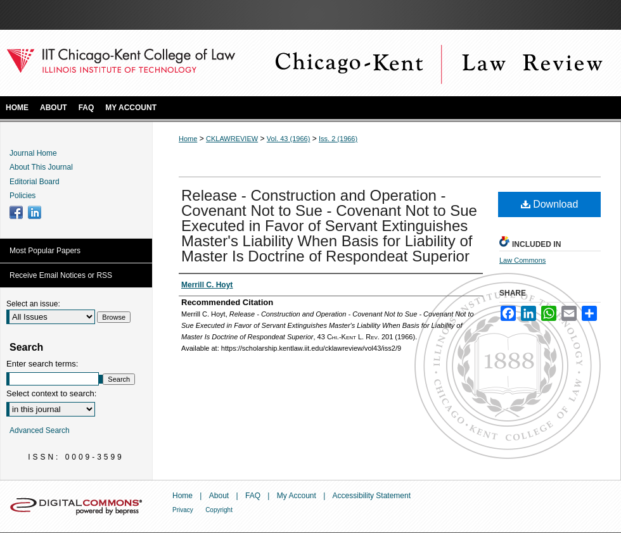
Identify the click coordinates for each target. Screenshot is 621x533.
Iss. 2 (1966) (338, 138)
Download (550, 204)
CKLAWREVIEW (232, 138)
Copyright (219, 509)
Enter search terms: (42, 363)
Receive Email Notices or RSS (61, 275)
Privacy (182, 509)
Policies (22, 195)
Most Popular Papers (45, 250)
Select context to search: (51, 393)
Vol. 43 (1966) (288, 138)
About (219, 495)
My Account (296, 495)
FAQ (252, 495)
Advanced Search (40, 430)
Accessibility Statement (372, 495)
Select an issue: (33, 303)
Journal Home (33, 153)
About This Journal (41, 167)
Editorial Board (35, 181)
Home (188, 138)
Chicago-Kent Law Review (437, 63)
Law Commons (522, 260)
